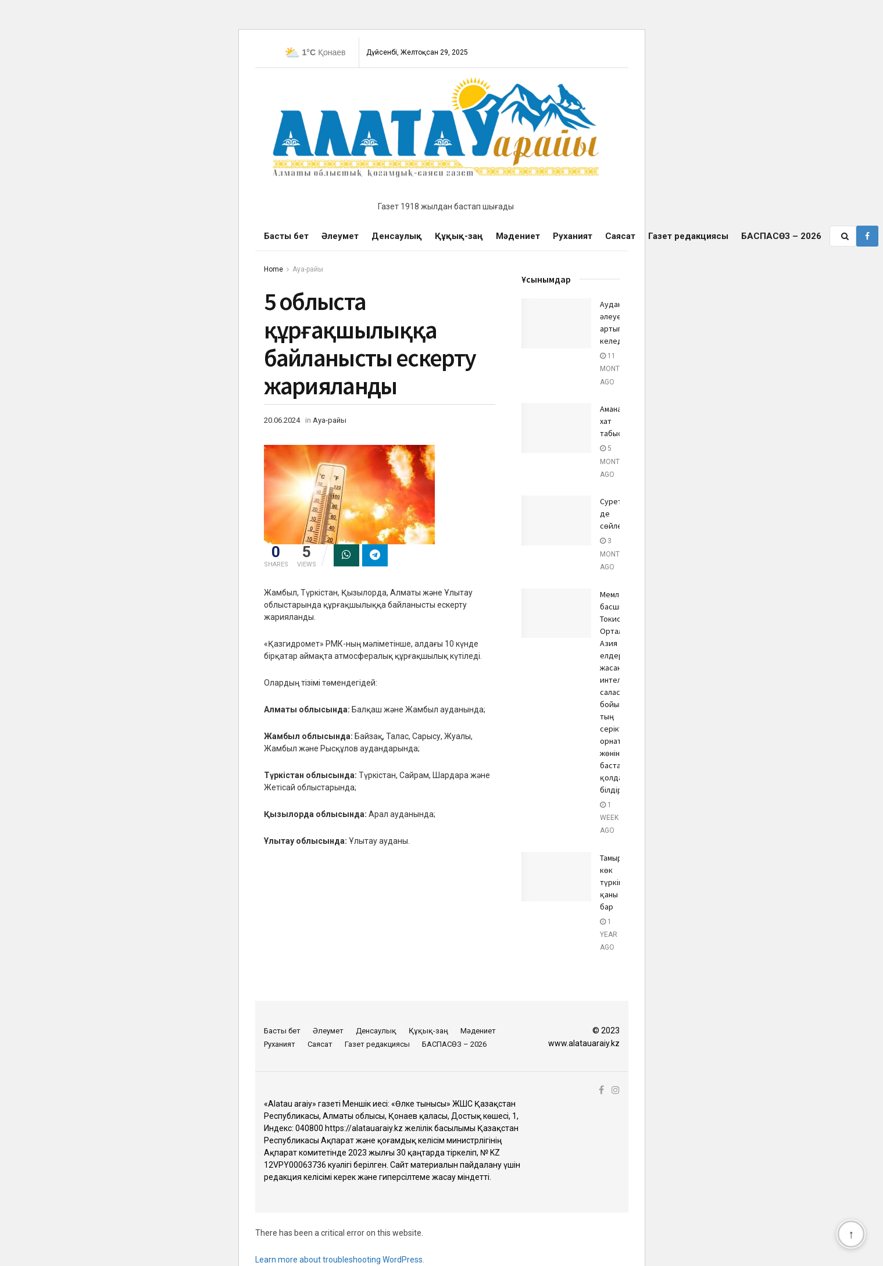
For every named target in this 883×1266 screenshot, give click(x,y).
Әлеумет (340, 236)
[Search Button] (845, 236)
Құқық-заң (459, 236)
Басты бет (286, 236)
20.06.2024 (282, 420)
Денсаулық (396, 236)
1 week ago (609, 818)
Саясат (620, 236)
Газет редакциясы (688, 236)
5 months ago (614, 461)
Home (273, 269)
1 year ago (608, 935)
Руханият (572, 236)
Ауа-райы (307, 269)
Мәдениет (518, 236)
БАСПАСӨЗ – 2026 (781, 236)
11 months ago (614, 369)
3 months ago (614, 554)
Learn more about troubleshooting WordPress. (339, 1259)
